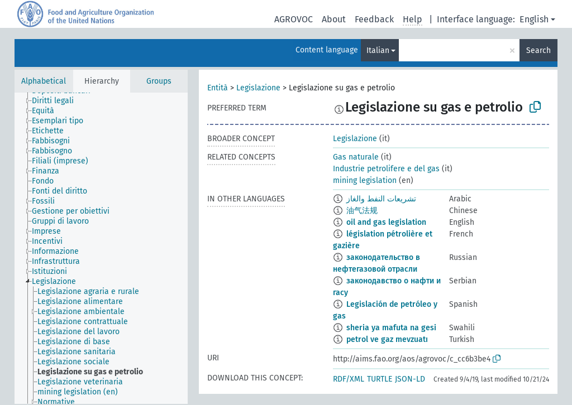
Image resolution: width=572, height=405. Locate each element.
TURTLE (379, 379)
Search (538, 50)
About (334, 19)
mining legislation (365, 180)
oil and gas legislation (386, 222)
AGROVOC (293, 19)
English (534, 19)
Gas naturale (356, 157)
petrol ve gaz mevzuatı (387, 339)
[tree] (101, 248)
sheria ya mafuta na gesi (391, 327)
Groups (158, 81)
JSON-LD (410, 379)
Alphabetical (43, 81)
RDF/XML (348, 379)
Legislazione (258, 88)
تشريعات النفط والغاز (381, 199)
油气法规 (362, 210)
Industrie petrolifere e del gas (386, 168)
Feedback (374, 19)
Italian (377, 50)
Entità (217, 88)
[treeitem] (57, 101)
